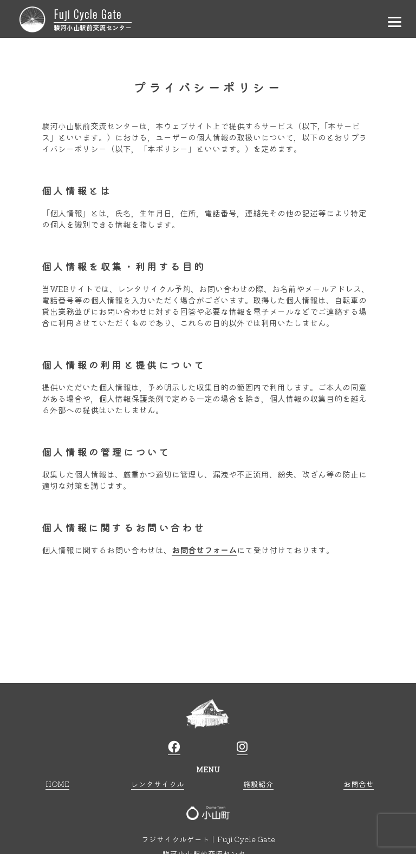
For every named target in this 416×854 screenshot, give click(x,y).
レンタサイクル (157, 783)
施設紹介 (258, 783)
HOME (57, 783)
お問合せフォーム (204, 549)
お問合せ (358, 783)
